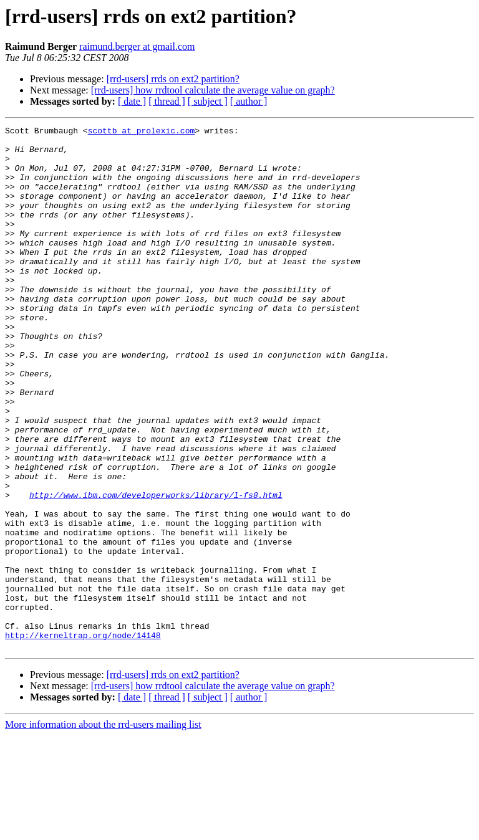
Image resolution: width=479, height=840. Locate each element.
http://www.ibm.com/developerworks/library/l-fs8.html (156, 569)
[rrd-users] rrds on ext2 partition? (173, 79)
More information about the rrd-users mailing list (103, 829)
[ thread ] (166, 101)
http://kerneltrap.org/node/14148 (83, 737)
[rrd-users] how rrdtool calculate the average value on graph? (213, 90)
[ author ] (249, 101)
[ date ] (132, 101)
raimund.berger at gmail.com (137, 46)
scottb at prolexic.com (141, 132)
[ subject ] (208, 101)
